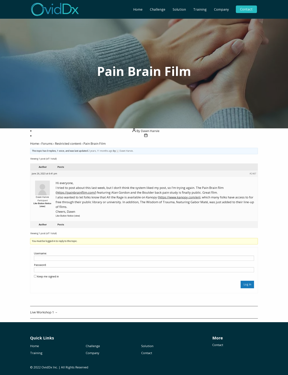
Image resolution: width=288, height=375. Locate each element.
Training (200, 9)
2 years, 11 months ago (100, 150)
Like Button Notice (42, 203)
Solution (179, 9)
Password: (40, 265)
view (42, 206)
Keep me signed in (48, 276)
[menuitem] (138, 9)
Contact (246, 9)
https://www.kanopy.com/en (179, 197)
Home (138, 9)
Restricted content (68, 143)
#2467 (253, 173)
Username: (40, 253)
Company (221, 9)
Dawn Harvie (150, 131)
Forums (47, 143)
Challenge (157, 9)
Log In (247, 284)
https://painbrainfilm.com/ (76, 192)
